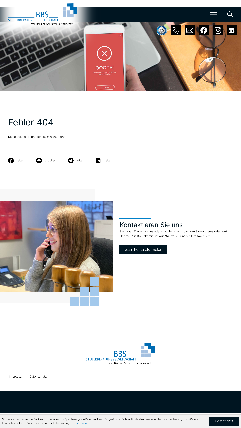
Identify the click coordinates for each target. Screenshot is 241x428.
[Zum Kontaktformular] (143, 249)
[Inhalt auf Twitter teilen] (82, 160)
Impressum (16, 378)
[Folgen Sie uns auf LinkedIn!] (232, 30)
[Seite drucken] (52, 160)
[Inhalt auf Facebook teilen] (22, 160)
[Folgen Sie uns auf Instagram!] (218, 30)
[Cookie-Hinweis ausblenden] (224, 421)
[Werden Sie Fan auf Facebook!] (204, 30)
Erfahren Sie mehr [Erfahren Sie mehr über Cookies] (80, 423)
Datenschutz (38, 378)
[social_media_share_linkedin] (110, 160)
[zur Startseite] (44, 15)
